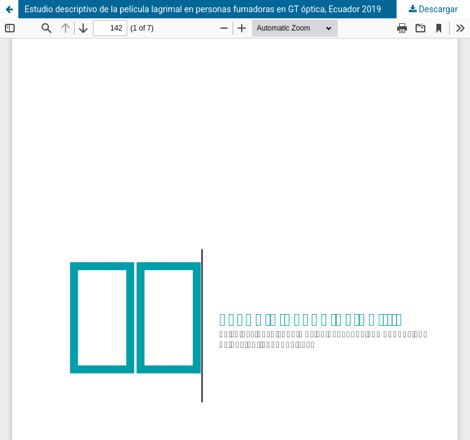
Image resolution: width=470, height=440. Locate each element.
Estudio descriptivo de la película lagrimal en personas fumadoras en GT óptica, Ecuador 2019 (202, 9)
